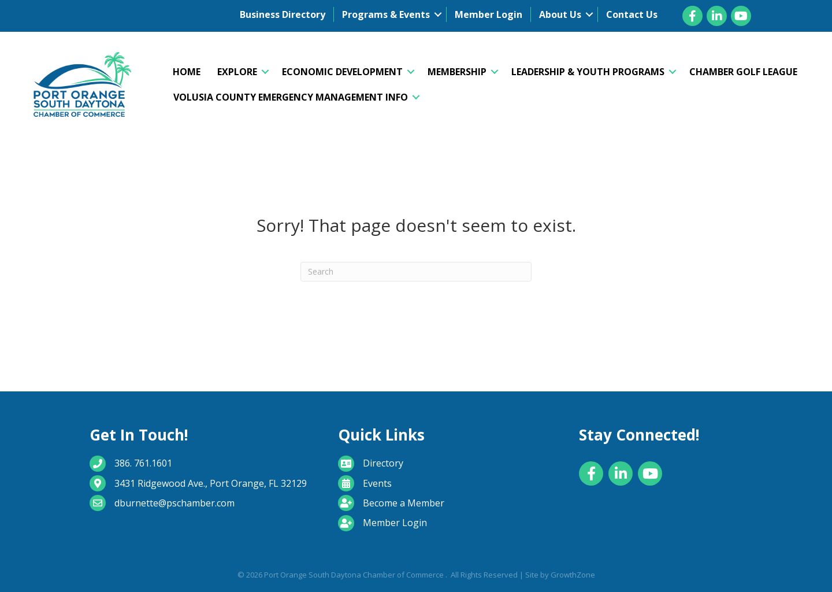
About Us (560, 14)
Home (186, 71)
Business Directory (282, 14)
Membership (457, 71)
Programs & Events (386, 14)
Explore (237, 71)
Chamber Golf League (743, 71)
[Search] (416, 272)
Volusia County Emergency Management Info (290, 97)
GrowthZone (573, 574)
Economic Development (342, 71)
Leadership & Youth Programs (587, 71)
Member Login (488, 14)
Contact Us (632, 14)
